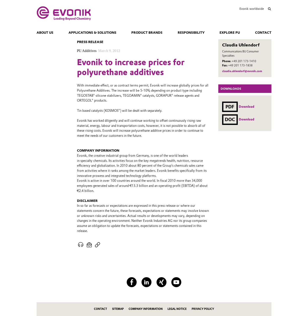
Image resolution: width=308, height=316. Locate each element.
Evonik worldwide (251, 9)
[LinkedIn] (146, 282)
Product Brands (146, 33)
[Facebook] (132, 282)
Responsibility (191, 33)
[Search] (269, 9)
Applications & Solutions (92, 33)
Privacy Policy (203, 308)
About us (45, 33)
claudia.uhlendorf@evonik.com (242, 71)
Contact (263, 33)
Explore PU (230, 33)
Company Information (146, 308)
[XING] (161, 282)
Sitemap (118, 308)
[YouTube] (176, 282)
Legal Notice (177, 308)
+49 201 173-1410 (244, 61)
